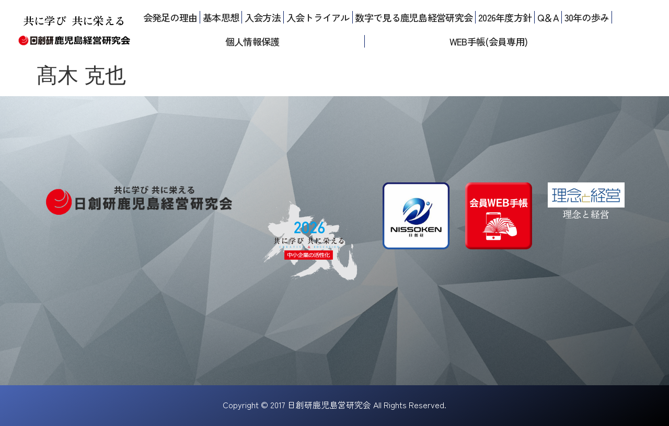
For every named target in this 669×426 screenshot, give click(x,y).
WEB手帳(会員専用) (488, 41)
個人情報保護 (252, 41)
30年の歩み (586, 17)
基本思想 (221, 17)
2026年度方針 (505, 17)
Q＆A (548, 17)
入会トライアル (318, 17)
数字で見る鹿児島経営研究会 (413, 17)
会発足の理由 (170, 17)
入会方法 (263, 17)
